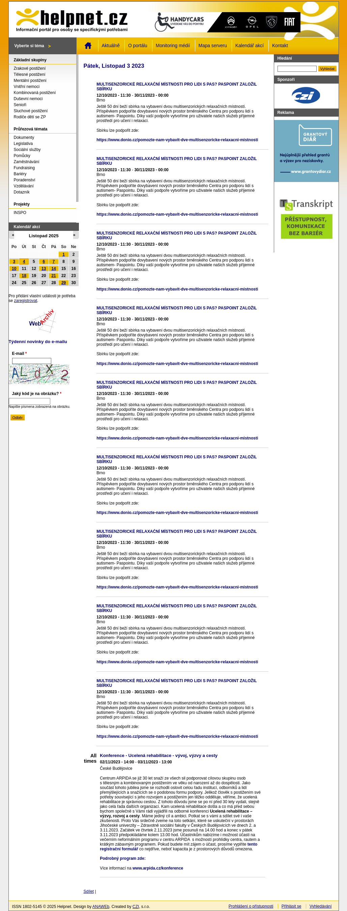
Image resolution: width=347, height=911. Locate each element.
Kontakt (280, 45)
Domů (88, 45)
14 (53, 268)
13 (43, 268)
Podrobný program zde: (122, 858)
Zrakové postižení (30, 68)
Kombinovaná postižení (35, 92)
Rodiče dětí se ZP (30, 117)
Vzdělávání (24, 186)
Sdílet (89, 891)
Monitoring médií (173, 45)
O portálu (137, 45)
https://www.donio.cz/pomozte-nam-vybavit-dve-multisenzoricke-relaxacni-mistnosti (177, 140)
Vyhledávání (321, 906)
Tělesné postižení (30, 74)
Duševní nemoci (28, 98)
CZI (136, 906)
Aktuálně (111, 45)
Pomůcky (22, 155)
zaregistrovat (25, 300)
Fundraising (24, 167)
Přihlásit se (291, 906)
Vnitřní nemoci (27, 86)
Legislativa (23, 143)
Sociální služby (27, 149)
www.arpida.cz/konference (158, 868)
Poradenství (24, 180)
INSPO (20, 212)
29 (63, 282)
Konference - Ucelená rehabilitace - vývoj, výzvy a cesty (159, 755)
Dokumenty (24, 137)
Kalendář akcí (249, 45)
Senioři (20, 104)
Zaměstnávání (26, 161)
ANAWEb (100, 906)
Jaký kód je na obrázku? (37, 393)
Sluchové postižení (31, 111)
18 (24, 275)
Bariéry (20, 174)
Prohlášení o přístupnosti (251, 906)
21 (53, 275)
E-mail (19, 353)
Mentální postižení (30, 80)
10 (14, 268)
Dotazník (22, 192)
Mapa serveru (213, 45)
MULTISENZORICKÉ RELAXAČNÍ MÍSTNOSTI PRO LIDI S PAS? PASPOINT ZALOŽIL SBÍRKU (176, 86)
